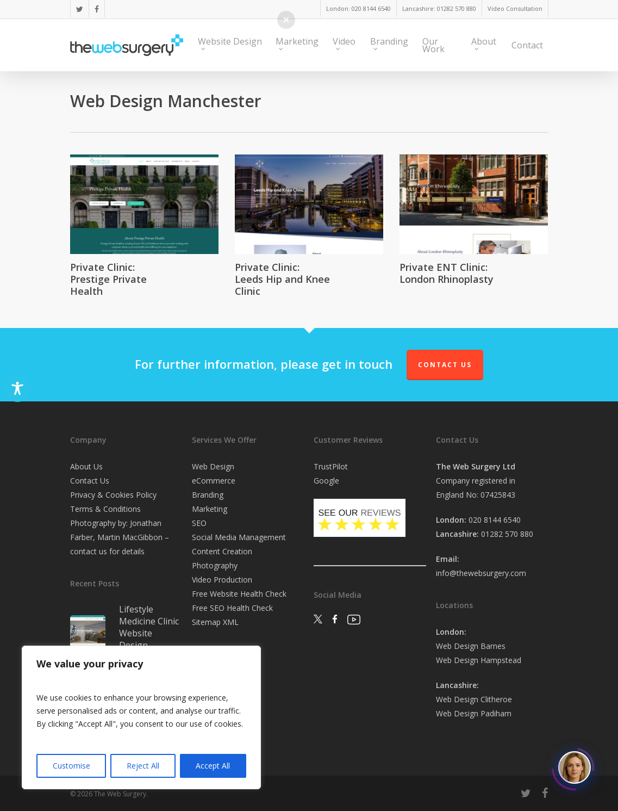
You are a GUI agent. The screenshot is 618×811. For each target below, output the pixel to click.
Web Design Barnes (470, 646)
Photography (215, 565)
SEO (199, 523)
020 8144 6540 (495, 520)
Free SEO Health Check (232, 608)
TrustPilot (331, 466)
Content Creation (222, 551)
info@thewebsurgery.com (481, 573)
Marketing (209, 509)
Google (326, 480)
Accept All (213, 765)
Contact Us (445, 364)
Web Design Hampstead (478, 660)
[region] (141, 717)
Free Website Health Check (239, 594)
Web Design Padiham (473, 713)
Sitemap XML (215, 622)
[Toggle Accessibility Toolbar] (17, 388)
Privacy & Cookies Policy (113, 495)
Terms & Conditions (105, 509)
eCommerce (213, 480)
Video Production (222, 579)
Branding (207, 495)
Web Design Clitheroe (474, 699)
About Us (86, 466)
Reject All (143, 765)
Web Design (213, 466)
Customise (71, 765)
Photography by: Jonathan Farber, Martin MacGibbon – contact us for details (119, 537)
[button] (286, 20)
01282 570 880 (507, 534)
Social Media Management (239, 537)
